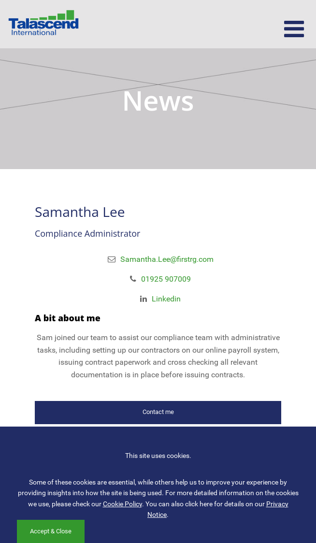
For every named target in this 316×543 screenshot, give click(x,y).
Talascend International (43, 24)
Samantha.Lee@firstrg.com (167, 259)
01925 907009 (166, 279)
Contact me (158, 411)
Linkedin (166, 298)
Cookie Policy (122, 504)
